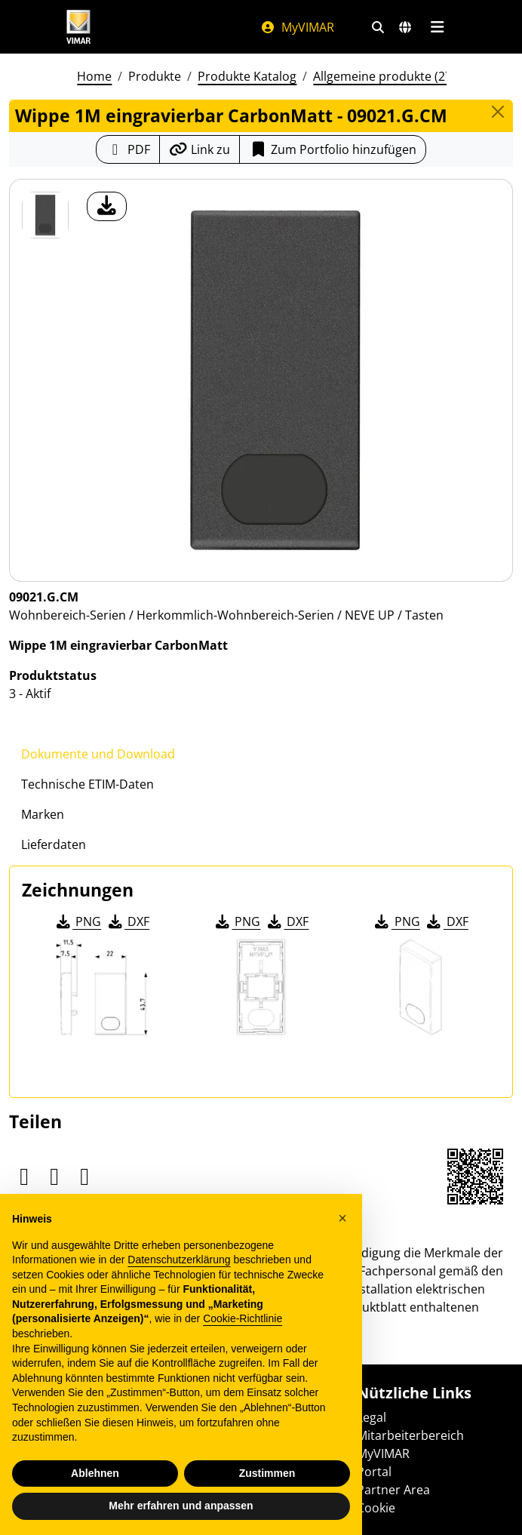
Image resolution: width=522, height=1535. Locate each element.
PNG (77, 921)
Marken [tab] (42, 814)
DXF (127, 921)
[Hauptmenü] (437, 27)
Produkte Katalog (247, 76)
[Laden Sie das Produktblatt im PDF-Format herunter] (128, 149)
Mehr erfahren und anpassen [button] (181, 1506)
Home (94, 76)
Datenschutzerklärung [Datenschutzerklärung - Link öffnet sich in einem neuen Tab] (178, 1260)
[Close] (498, 112)
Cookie (376, 1508)
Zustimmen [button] (267, 1473)
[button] (342, 1218)
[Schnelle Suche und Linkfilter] (377, 27)
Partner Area (393, 1489)
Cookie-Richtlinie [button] (242, 1318)
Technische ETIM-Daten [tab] (87, 784)
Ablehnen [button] (95, 1473)
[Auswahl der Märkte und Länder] (405, 27)
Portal (374, 1471)
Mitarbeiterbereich (410, 1435)
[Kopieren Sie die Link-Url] (199, 149)
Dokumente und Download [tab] (98, 754)
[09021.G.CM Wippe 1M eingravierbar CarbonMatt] (45, 215)
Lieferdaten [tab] (53, 844)
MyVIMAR (297, 27)
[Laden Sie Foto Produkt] (107, 206)
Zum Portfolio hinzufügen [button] (332, 149)
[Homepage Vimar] (78, 27)
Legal (371, 1417)
